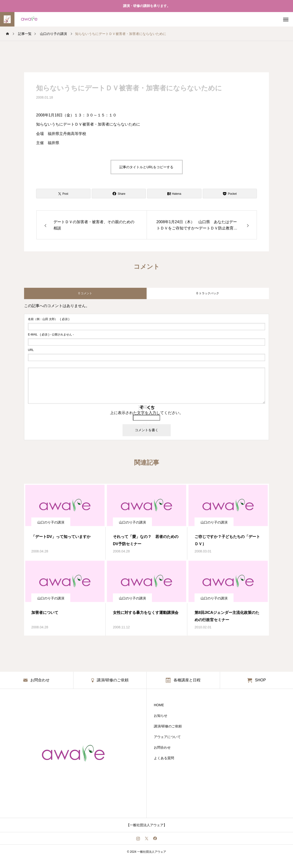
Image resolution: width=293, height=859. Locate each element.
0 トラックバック (207, 293)
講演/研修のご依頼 (168, 726)
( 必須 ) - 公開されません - (51, 334)
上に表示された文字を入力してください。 (146, 413)
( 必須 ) (48, 319)
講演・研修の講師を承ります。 (146, 6)
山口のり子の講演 (50, 522)
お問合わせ (162, 747)
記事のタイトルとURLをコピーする (146, 167)
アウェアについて (167, 736)
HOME (159, 705)
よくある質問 (164, 758)
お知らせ (160, 715)
